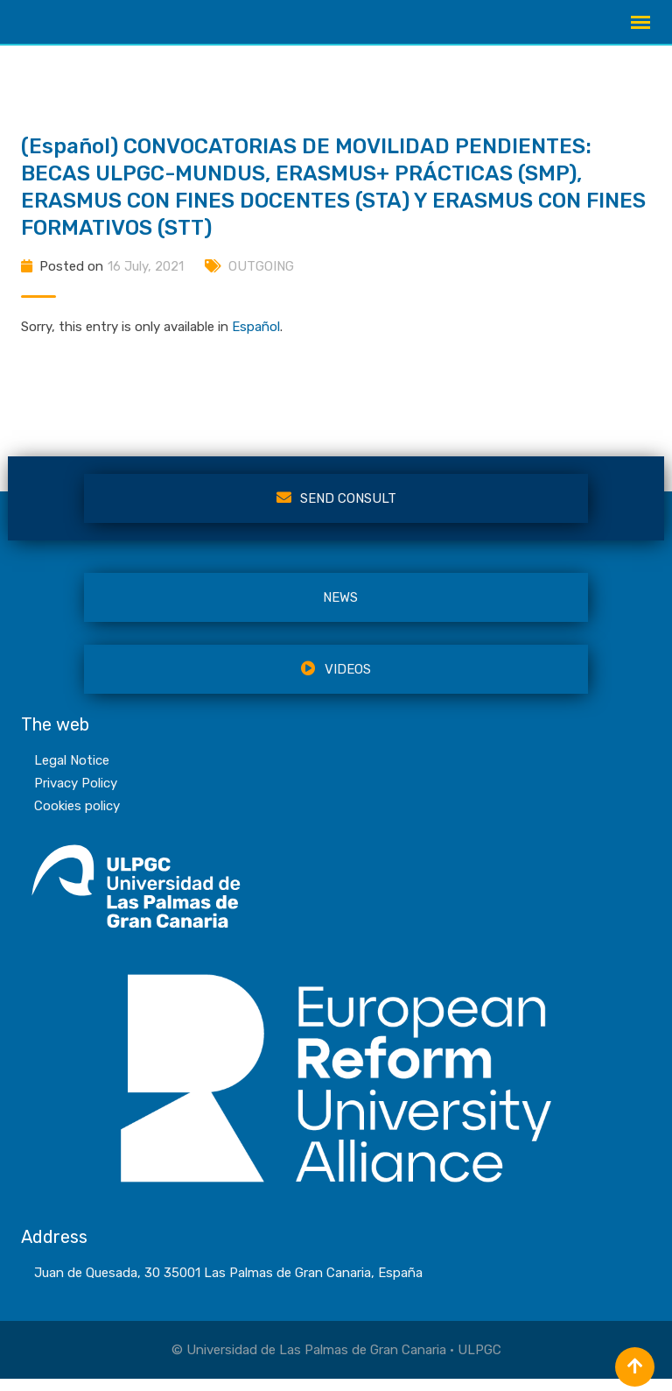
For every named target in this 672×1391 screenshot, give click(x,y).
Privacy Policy (75, 795)
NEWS (340, 610)
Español (256, 339)
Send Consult (336, 511)
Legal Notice (71, 772)
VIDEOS (336, 681)
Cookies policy (77, 818)
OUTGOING (261, 278)
